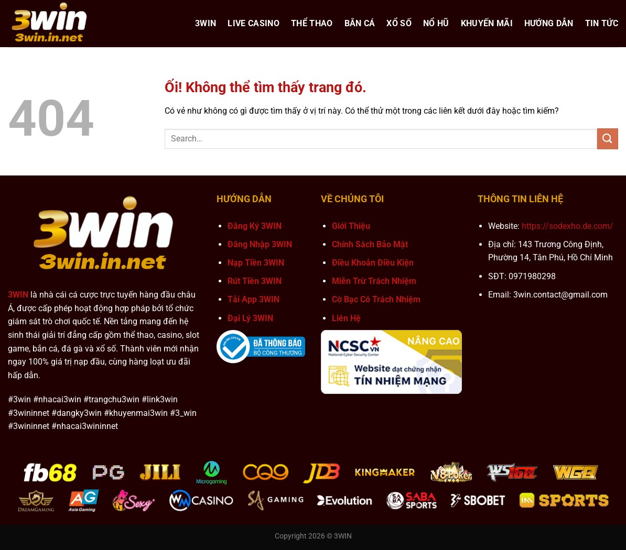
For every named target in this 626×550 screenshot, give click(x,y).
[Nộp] (607, 138)
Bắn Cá (359, 23)
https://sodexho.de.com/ (567, 226)
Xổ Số (399, 23)
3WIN (205, 23)
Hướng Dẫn (549, 23)
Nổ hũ (436, 23)
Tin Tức (601, 23)
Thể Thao (312, 23)
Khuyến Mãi (487, 23)
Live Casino (253, 23)
